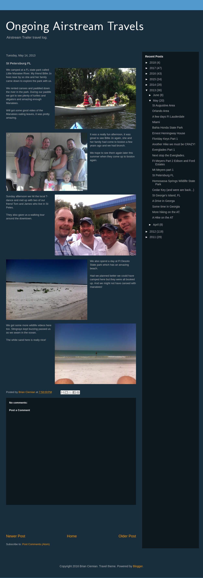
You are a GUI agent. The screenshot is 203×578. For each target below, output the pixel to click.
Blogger (138, 566)
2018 (153, 62)
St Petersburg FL (163, 175)
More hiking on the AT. (166, 212)
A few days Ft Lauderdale (168, 116)
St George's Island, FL (166, 195)
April (156, 224)
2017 (153, 68)
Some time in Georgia (166, 206)
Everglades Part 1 (163, 149)
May (156, 100)
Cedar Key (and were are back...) (173, 190)
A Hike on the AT (162, 217)
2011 (153, 237)
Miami (156, 122)
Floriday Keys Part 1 (165, 138)
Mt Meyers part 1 (163, 169)
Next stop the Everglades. (168, 155)
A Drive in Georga (163, 200)
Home (72, 536)
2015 (153, 79)
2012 (153, 231)
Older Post (127, 536)
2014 (153, 84)
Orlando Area (160, 111)
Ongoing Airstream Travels (75, 26)
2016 (153, 73)
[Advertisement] (80, 519)
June (156, 95)
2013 (153, 90)
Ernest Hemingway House (168, 133)
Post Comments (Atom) (36, 544)
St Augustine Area (163, 105)
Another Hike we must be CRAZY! (173, 144)
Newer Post (15, 536)
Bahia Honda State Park (167, 127)
